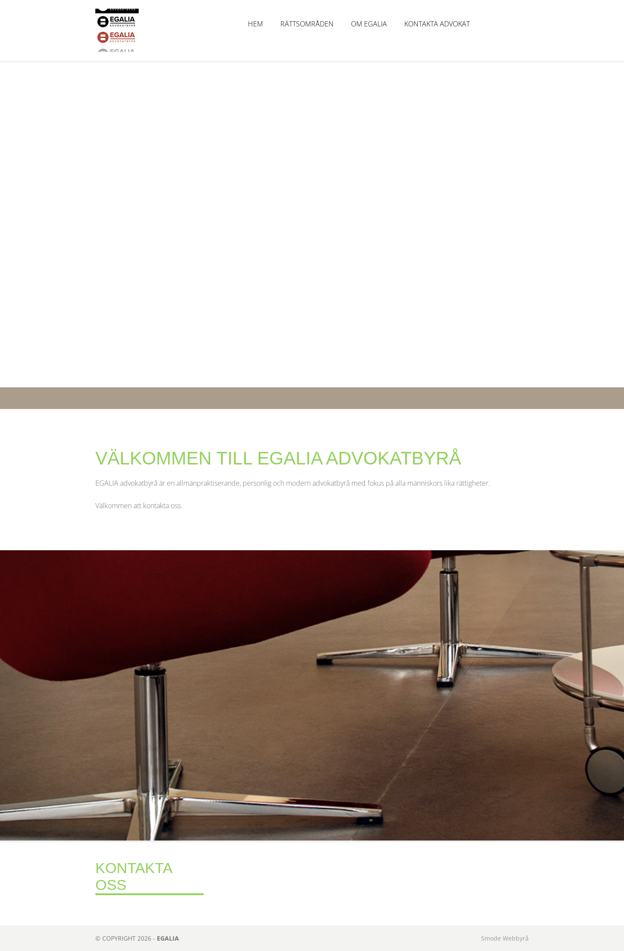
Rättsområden (307, 24)
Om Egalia (369, 24)
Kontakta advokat (437, 24)
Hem (255, 24)
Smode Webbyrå (505, 938)
